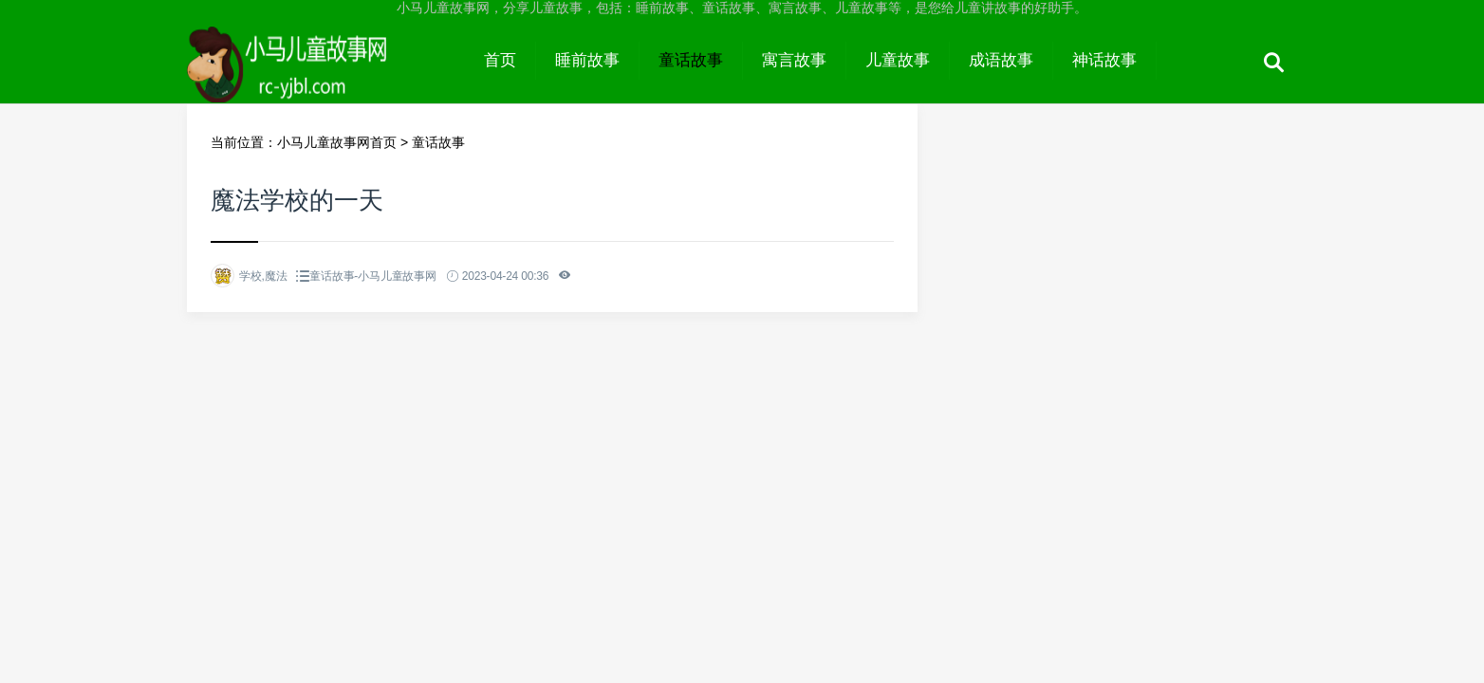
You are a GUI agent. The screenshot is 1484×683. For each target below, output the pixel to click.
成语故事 (1001, 60)
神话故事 (1104, 60)
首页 (500, 60)
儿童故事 (897, 60)
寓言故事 (794, 60)
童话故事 (691, 60)
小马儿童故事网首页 (337, 142)
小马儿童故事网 (326, 78)
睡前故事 (587, 60)
